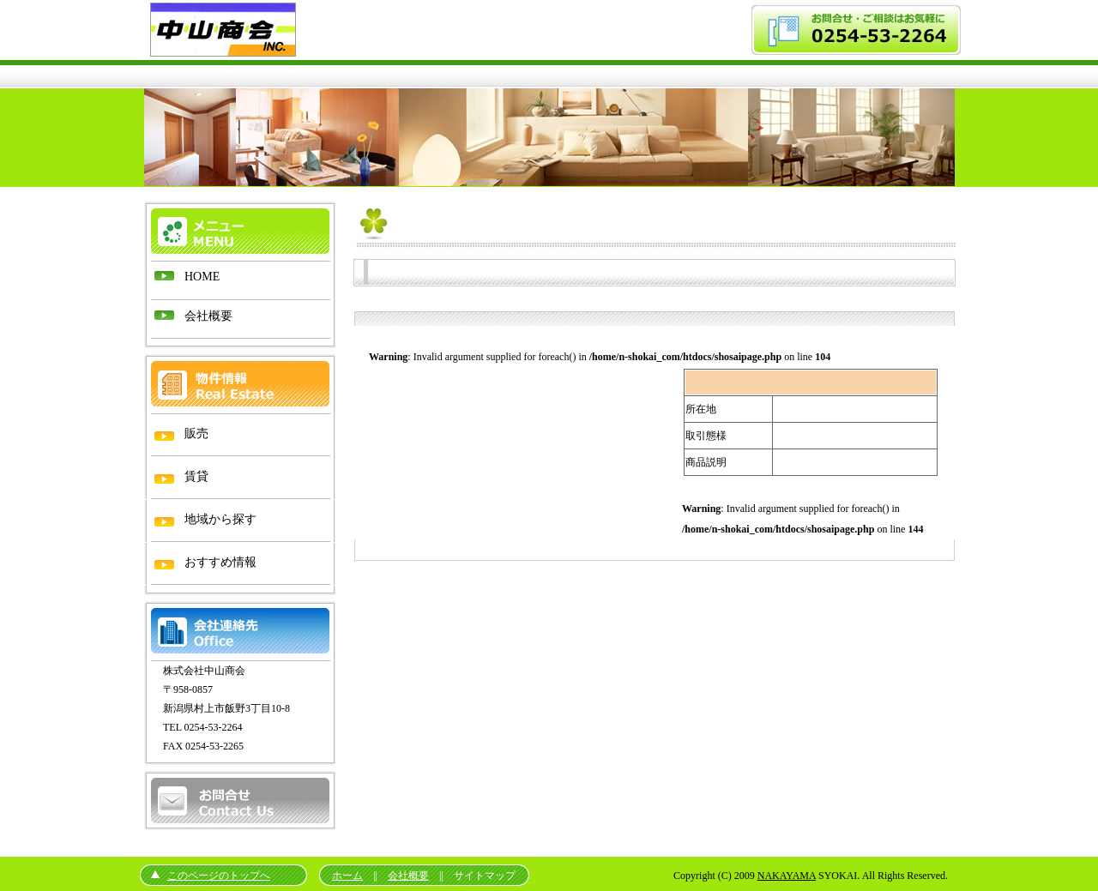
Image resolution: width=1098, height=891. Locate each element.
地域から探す (220, 519)
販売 (196, 433)
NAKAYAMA (786, 876)
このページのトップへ (218, 876)
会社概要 (408, 876)
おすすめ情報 (220, 562)
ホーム (347, 876)
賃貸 (196, 476)
